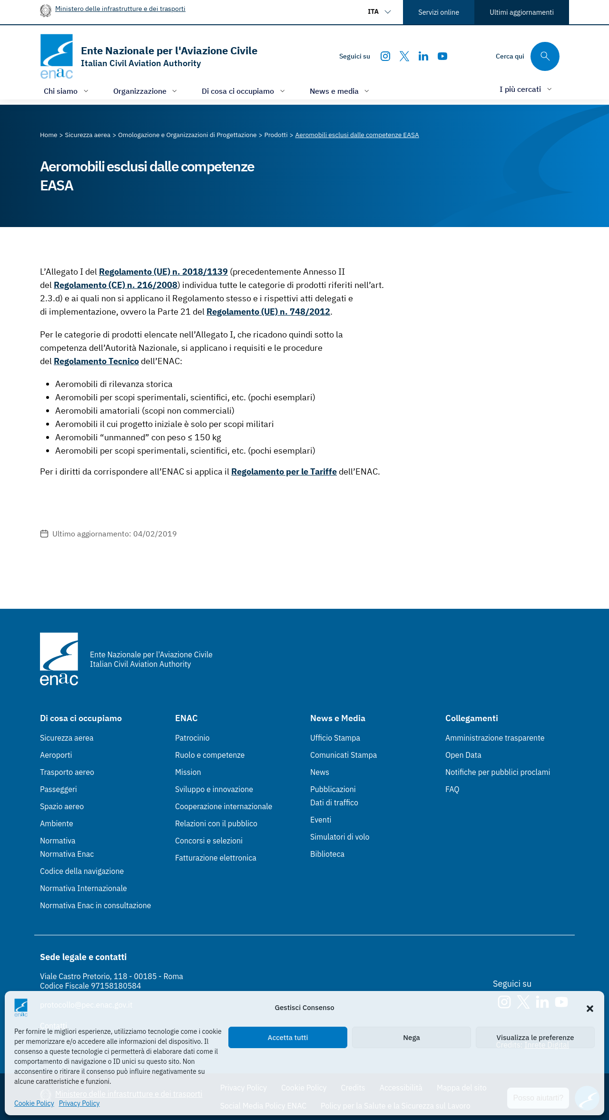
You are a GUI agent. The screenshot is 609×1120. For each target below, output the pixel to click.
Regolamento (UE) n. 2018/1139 (163, 271)
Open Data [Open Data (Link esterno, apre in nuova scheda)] (463, 755)
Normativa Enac (67, 854)
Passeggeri (58, 789)
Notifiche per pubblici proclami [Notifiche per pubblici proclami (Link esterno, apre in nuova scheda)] (497, 772)
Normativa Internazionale (83, 888)
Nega (411, 1037)
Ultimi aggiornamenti (522, 12)
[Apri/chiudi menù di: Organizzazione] (146, 90)
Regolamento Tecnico (96, 361)
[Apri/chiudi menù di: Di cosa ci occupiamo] (244, 90)
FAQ (452, 789)
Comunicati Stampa (343, 755)
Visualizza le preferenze (535, 1037)
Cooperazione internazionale (223, 806)
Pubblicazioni (333, 789)
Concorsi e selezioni (209, 840)
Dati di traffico (334, 802)
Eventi (321, 819)
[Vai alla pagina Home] (49, 134)
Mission (188, 772)
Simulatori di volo (339, 837)
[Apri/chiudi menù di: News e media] (340, 90)
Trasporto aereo (67, 772)
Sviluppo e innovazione (214, 789)
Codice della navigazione (82, 871)
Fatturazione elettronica (215, 857)
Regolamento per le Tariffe (284, 471)
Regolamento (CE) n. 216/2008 (115, 284)
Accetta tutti (288, 1037)
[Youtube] (442, 56)
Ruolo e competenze (210, 755)
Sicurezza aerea (67, 738)
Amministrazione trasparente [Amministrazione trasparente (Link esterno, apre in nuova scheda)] (495, 738)
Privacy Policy (79, 1103)
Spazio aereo (62, 806)
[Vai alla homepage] (148, 56)
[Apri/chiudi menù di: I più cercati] (527, 89)
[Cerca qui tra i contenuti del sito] (528, 56)
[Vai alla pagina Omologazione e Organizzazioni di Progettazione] (187, 134)
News (319, 772)
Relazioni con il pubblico (216, 823)
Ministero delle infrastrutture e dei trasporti (120, 8)
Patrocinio (192, 738)
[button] (590, 1007)
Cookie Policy (34, 1103)
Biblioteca (327, 854)
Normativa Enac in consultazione (95, 905)
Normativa (58, 840)
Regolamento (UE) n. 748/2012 (268, 311)
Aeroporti (56, 755)
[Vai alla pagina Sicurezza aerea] (88, 134)
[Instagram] (385, 56)
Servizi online (438, 12)
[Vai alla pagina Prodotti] (276, 134)
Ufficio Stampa (335, 738)
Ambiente (56, 823)
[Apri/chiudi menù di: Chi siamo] (67, 90)
